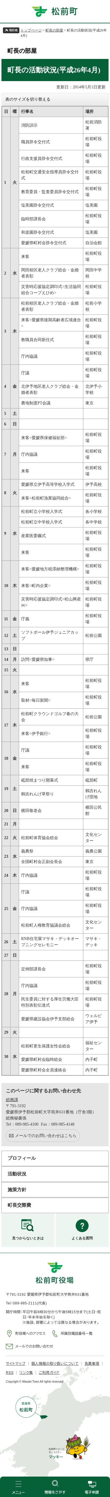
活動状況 (17, 1173)
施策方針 (17, 1189)
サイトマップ (16, 1364)
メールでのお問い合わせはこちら (46, 1135)
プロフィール (22, 1158)
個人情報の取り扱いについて (55, 1364)
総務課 (12, 1100)
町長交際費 (19, 1205)
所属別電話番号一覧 (76, 1334)
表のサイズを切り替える (27, 99)
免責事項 (91, 1364)
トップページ (31, 30)
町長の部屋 (54, 30)
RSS (9, 1373)
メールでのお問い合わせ (34, 1346)
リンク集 (26, 1373)
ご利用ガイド (49, 1373)
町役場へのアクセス (30, 1334)
